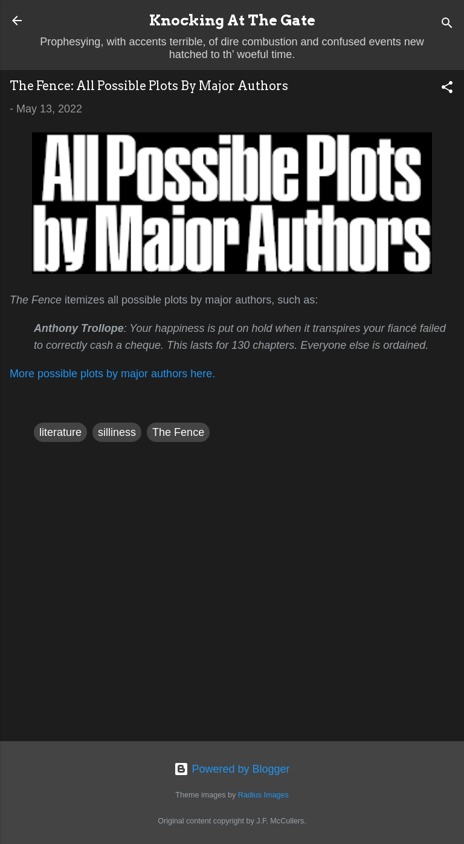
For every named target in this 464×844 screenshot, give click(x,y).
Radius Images (263, 795)
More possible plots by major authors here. (112, 374)
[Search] (447, 24)
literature (60, 432)
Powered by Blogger (231, 769)
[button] (447, 89)
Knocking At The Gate (232, 20)
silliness (117, 432)
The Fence (178, 432)
